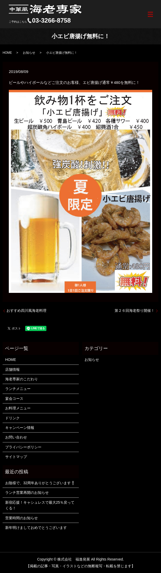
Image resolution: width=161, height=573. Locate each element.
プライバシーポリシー (23, 447)
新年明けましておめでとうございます (36, 527)
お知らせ (29, 53)
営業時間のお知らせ (21, 518)
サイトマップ (16, 457)
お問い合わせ (16, 437)
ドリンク (12, 418)
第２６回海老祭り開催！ (135, 310)
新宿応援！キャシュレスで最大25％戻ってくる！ (40, 505)
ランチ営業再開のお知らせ (27, 492)
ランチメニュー (18, 389)
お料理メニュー (18, 408)
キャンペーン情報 (19, 428)
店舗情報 (12, 369)
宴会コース (14, 398)
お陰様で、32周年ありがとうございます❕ (40, 483)
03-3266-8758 (51, 20)
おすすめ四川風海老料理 (26, 310)
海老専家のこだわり (21, 379)
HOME (7, 53)
